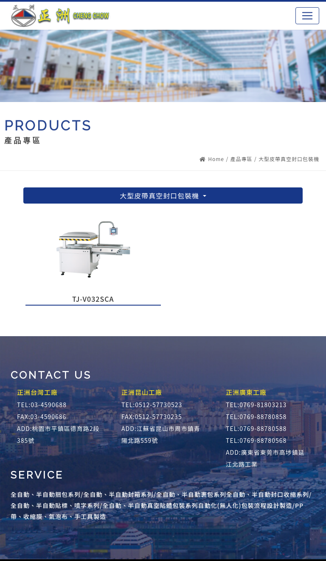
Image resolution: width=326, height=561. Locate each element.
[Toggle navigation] (307, 15)
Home (212, 158)
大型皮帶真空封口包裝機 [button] (160, 195)
